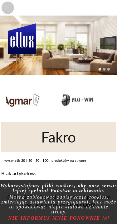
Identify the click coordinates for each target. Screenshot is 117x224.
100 (45, 160)
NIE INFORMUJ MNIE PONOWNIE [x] (58, 218)
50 (38, 160)
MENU (14, 8)
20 (23, 160)
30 (30, 160)
